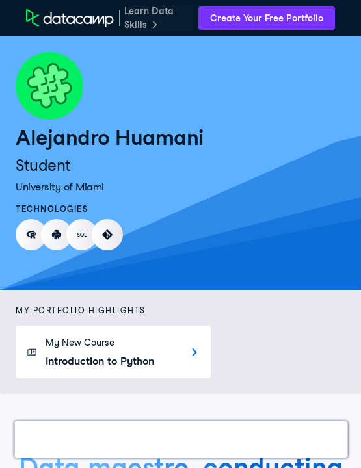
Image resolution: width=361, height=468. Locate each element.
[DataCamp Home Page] (70, 18)
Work (41, 439)
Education (322, 439)
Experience (249, 439)
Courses (182, 439)
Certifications (108, 439)
